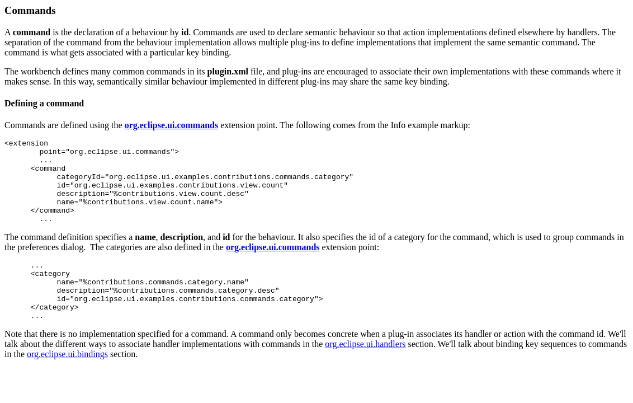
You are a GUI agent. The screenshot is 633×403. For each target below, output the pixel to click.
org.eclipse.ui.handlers (365, 372)
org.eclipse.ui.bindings (67, 382)
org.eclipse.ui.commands (172, 125)
